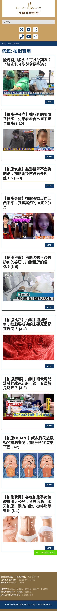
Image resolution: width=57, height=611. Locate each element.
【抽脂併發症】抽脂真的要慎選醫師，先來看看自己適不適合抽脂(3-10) (27, 119)
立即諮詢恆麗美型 (44, 552)
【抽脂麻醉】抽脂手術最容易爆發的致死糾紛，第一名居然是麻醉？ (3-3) (27, 383)
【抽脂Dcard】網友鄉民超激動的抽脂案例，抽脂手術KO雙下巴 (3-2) (28, 442)
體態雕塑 (5, 592)
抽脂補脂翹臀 (14, 595)
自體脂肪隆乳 (20, 577)
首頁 (3, 44)
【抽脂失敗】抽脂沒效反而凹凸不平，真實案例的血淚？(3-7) (27, 202)
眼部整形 (5, 583)
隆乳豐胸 (5, 577)
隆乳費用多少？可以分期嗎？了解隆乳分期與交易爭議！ (27, 62)
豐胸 (11, 577)
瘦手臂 (12, 592)
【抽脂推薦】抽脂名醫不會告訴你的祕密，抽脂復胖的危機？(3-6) (27, 262)
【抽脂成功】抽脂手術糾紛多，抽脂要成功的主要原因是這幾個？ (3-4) (27, 324)
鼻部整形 (5, 580)
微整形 (4, 589)
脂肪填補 (5, 595)
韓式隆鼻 (13, 580)
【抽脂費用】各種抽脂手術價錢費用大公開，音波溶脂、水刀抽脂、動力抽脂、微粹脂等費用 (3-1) (27, 504)
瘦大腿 (19, 592)
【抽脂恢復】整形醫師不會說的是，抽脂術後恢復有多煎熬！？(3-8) (27, 173)
